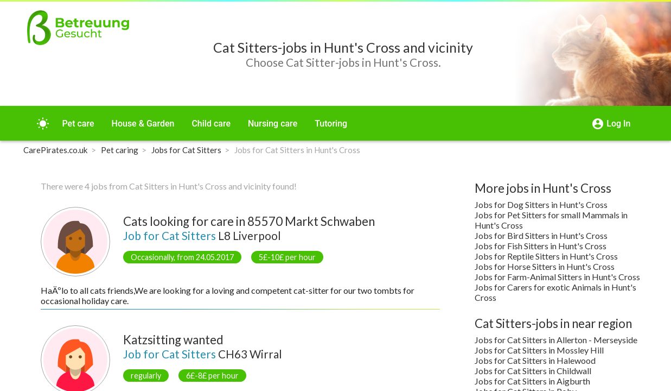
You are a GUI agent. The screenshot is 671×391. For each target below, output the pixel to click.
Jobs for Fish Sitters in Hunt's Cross (540, 246)
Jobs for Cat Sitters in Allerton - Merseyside (556, 340)
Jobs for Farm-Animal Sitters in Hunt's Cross (557, 277)
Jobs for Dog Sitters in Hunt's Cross (541, 204)
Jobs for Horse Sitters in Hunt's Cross (545, 266)
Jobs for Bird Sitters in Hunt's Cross (541, 235)
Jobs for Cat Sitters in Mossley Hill (539, 350)
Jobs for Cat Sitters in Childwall (533, 370)
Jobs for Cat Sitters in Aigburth (532, 381)
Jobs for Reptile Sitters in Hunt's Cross (546, 256)
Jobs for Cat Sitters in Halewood (535, 360)
